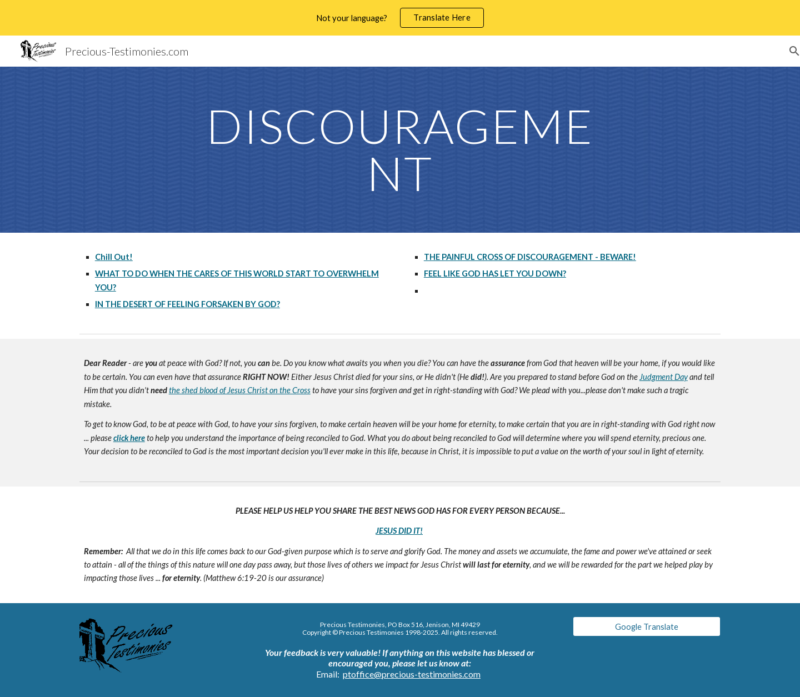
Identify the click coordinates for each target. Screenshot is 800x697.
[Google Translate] (646, 626)
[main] (400, 150)
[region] (400, 18)
